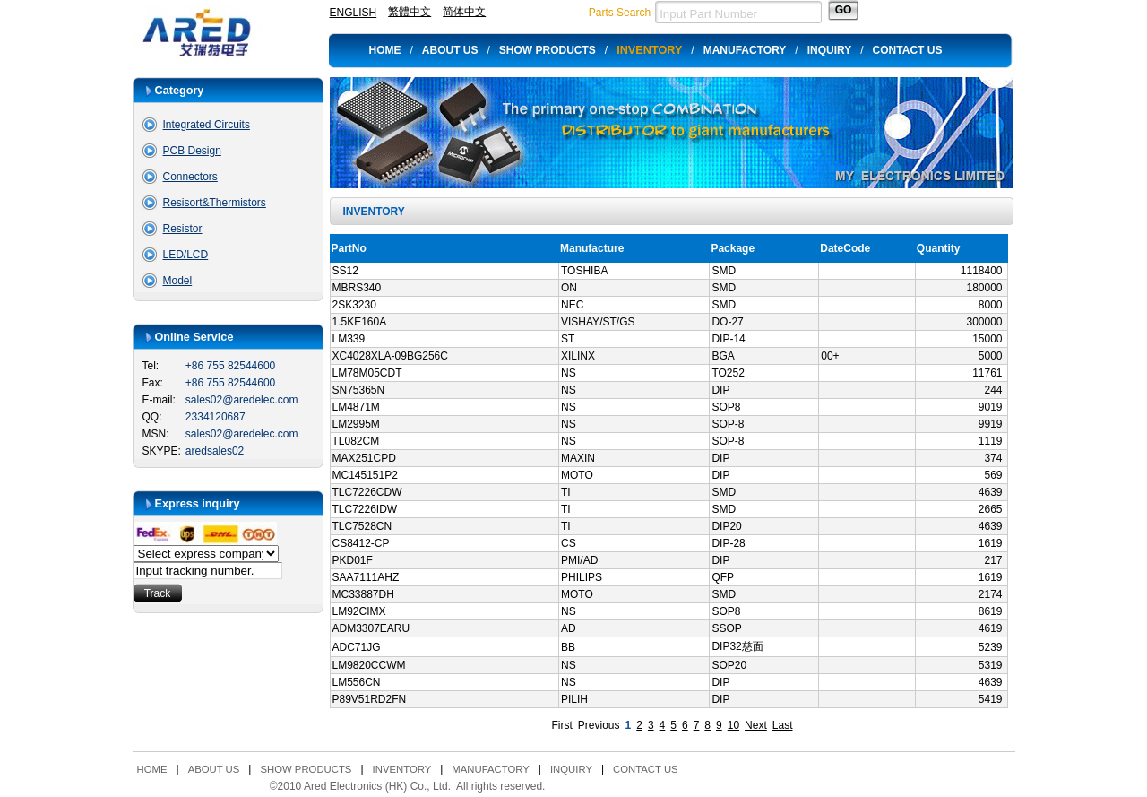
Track (157, 593)
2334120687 (215, 417)
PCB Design (192, 150)
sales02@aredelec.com (241, 400)
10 (733, 725)
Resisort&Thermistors (214, 202)
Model (178, 280)
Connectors (190, 176)
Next (756, 725)
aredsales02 (214, 451)
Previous (599, 725)
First (562, 725)
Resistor (183, 228)
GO (843, 10)
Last (782, 725)
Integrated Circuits (206, 124)
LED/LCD (186, 254)
